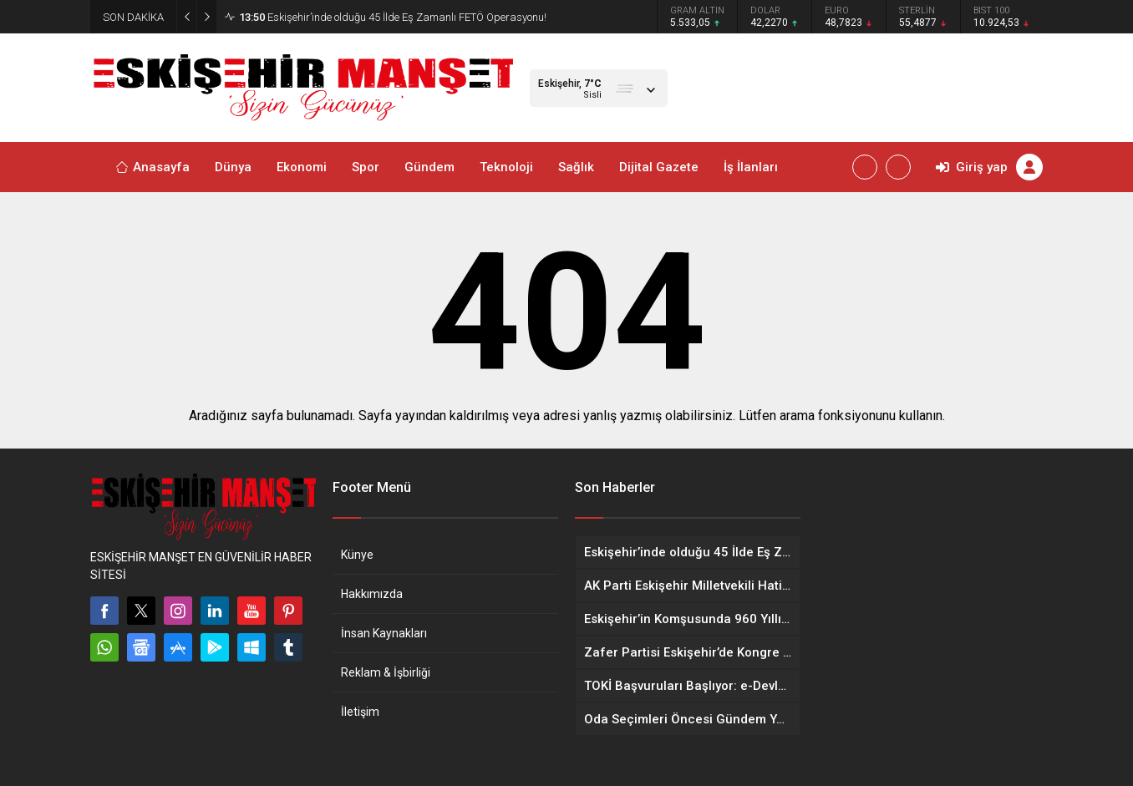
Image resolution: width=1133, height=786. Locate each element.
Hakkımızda (372, 594)
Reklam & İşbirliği (385, 672)
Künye (357, 554)
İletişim (360, 711)
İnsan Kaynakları (384, 633)
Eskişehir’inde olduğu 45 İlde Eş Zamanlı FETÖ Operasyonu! (392, 17)
